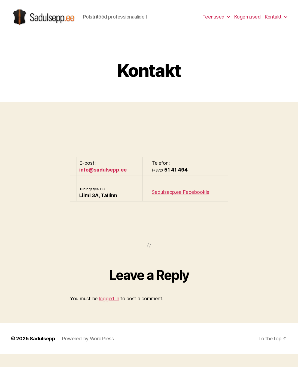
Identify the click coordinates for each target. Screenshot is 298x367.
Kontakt (273, 23)
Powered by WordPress (88, 351)
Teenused (213, 23)
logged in (109, 311)
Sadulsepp (42, 351)
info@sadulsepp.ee (103, 182)
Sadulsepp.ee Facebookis (180, 205)
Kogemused (247, 23)
